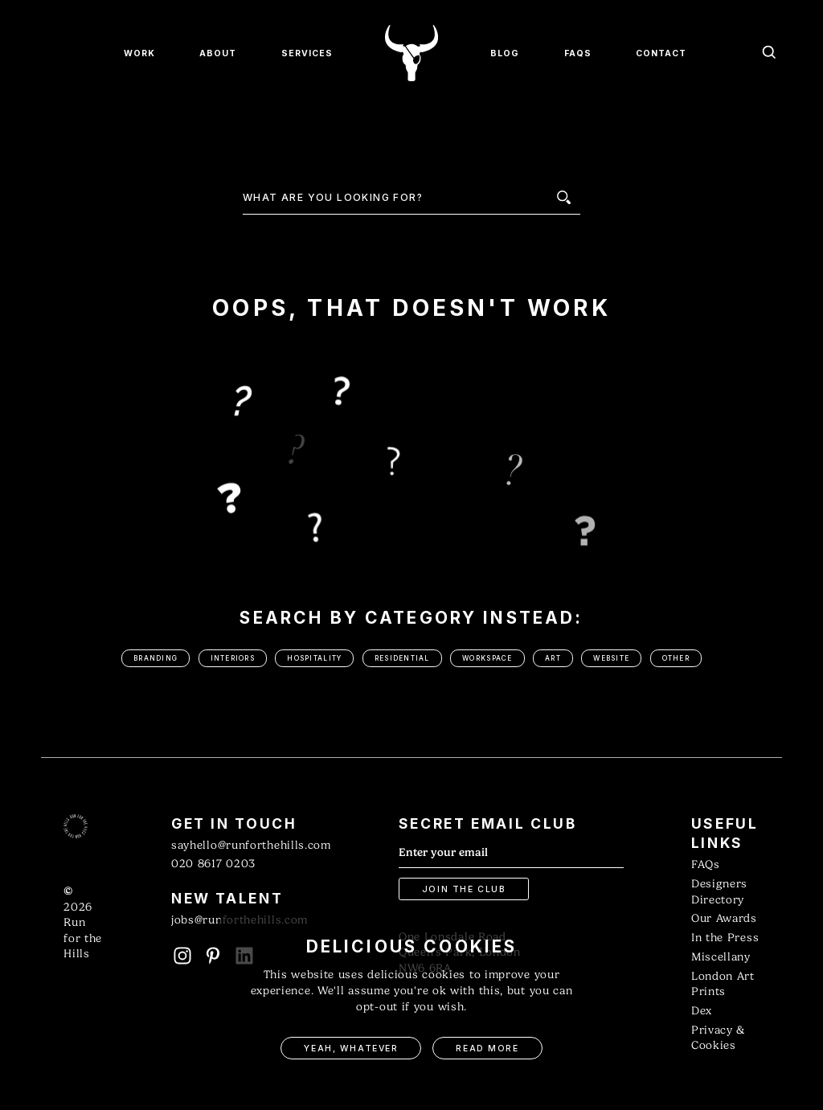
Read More (487, 1048)
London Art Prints (723, 984)
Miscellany (721, 957)
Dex (701, 1011)
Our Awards (724, 918)
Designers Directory (719, 892)
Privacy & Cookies (718, 1038)
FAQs (705, 864)
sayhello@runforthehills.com (251, 845)
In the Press (725, 938)
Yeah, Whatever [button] (351, 1048)
